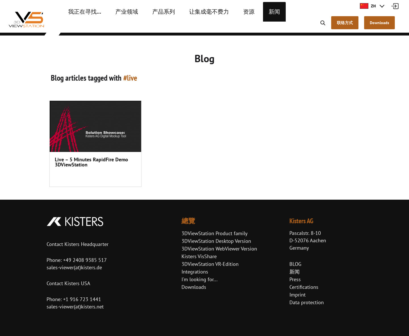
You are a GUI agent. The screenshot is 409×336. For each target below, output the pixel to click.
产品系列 (150, 25)
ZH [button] (368, 6)
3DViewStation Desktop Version (216, 241)
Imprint (297, 294)
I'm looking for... (199, 279)
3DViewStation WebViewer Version (219, 248)
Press (295, 279)
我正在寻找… (81, 25)
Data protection (306, 302)
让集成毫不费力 (189, 25)
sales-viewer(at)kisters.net (75, 306)
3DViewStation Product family (214, 233)
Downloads (193, 287)
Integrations (194, 271)
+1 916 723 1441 (82, 299)
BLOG (295, 264)
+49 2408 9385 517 (84, 260)
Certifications (303, 287)
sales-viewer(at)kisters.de (74, 267)
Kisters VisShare (199, 256)
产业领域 (118, 25)
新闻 (247, 25)
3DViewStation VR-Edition (210, 264)
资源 (224, 25)
